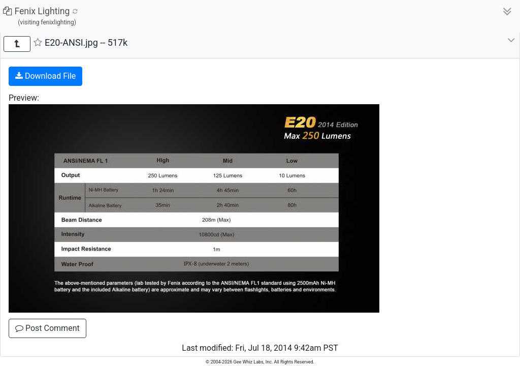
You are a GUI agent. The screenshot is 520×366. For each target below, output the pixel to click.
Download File (45, 76)
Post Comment (47, 328)
